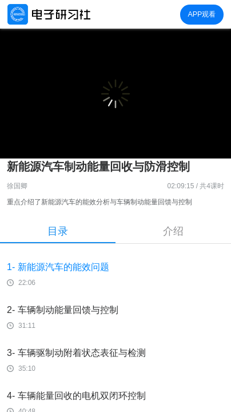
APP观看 (202, 14)
